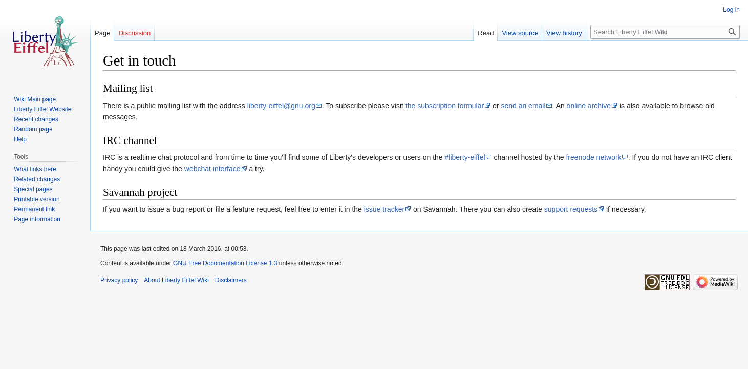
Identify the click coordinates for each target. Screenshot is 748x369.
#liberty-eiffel (465, 157)
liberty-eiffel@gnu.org (281, 105)
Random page (33, 129)
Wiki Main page (35, 99)
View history (564, 33)
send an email (523, 105)
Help (20, 139)
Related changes (37, 179)
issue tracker (384, 209)
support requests (570, 209)
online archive (589, 105)
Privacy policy (119, 280)
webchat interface (212, 169)
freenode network (593, 157)
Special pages (33, 189)
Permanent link (34, 209)
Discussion (134, 33)
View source (520, 33)
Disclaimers (231, 280)
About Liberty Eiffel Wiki (176, 280)
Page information (37, 219)
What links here (35, 169)
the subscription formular (444, 105)
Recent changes (36, 119)
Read (486, 33)
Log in (731, 9)
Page (102, 33)
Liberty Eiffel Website (42, 109)
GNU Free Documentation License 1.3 (225, 263)
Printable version (36, 199)
